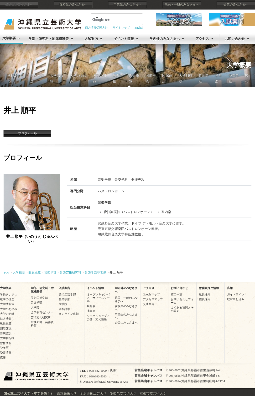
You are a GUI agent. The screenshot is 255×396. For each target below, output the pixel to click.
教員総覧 (5, 323)
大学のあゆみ (8, 309)
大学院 (35, 307)
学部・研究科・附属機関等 (49, 39)
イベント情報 (124, 39)
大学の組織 (7, 313)
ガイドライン (235, 294)
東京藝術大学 (67, 393)
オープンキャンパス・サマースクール (98, 298)
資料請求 (64, 309)
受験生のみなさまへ (19, 4)
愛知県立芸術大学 (123, 393)
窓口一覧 (176, 294)
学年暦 (4, 348)
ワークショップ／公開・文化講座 (98, 317)
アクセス (202, 39)
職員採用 (204, 299)
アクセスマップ (153, 299)
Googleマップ (151, 294)
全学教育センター (42, 312)
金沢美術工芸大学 (93, 393)
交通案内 (148, 304)
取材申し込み (235, 299)
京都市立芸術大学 (153, 393)
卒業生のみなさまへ (127, 4)
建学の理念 (7, 299)
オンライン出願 (69, 313)
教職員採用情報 (209, 288)
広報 (3, 357)
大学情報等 (7, 304)
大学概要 (9, 38)
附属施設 (5, 333)
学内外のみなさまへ (165, 39)
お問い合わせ (235, 39)
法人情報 (5, 318)
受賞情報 (5, 352)
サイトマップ (121, 27)
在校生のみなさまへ (73, 4)
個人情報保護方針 (96, 27)
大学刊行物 (7, 338)
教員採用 (204, 294)
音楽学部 (36, 302)
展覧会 (91, 306)
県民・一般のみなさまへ (182, 4)
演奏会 (91, 311)
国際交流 (5, 328)
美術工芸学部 (39, 298)
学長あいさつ (8, 294)
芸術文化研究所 (41, 317)
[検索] (104, 20)
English (139, 27)
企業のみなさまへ (236, 4)
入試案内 (91, 39)
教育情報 (5, 343)
